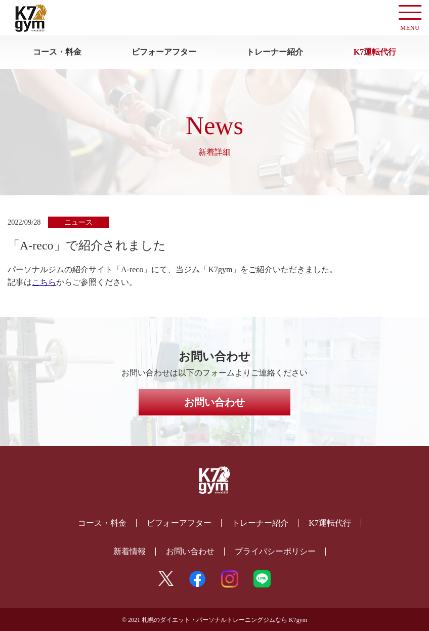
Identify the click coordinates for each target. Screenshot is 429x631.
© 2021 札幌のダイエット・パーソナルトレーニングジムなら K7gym (214, 619)
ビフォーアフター (164, 52)
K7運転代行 (375, 52)
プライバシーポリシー (275, 551)
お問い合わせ (214, 402)
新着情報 (129, 551)
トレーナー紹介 (274, 52)
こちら (44, 282)
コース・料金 (57, 52)
